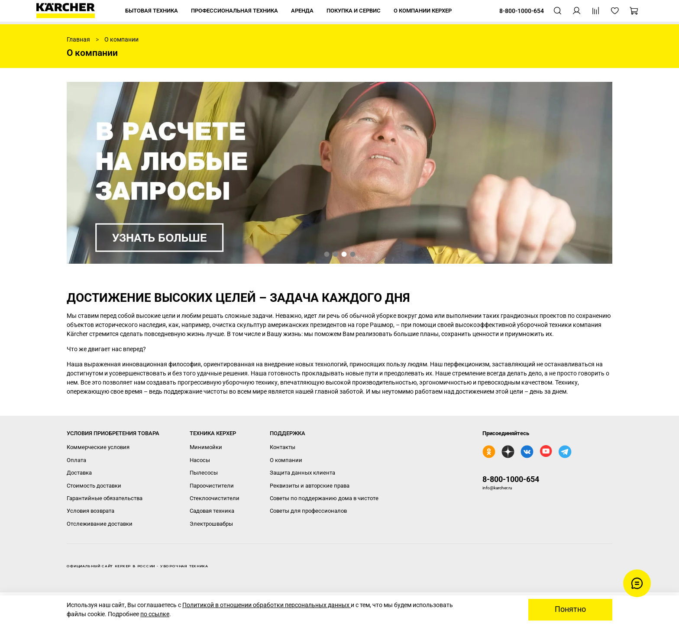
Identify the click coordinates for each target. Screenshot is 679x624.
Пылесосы (204, 472)
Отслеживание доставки (100, 524)
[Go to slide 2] (335, 254)
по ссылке (154, 614)
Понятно (570, 609)
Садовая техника (212, 511)
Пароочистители (212, 485)
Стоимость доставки (94, 485)
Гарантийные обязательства (104, 498)
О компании (286, 460)
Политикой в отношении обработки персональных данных (266, 604)
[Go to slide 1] (326, 254)
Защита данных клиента (302, 472)
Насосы (200, 460)
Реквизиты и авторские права (309, 485)
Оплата (76, 460)
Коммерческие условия (98, 447)
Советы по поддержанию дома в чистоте (324, 498)
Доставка (79, 472)
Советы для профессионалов (308, 511)
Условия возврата (90, 511)
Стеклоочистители (214, 498)
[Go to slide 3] (343, 254)
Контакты (282, 447)
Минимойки (206, 447)
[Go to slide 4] (352, 254)
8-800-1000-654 (510, 479)
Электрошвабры (211, 524)
